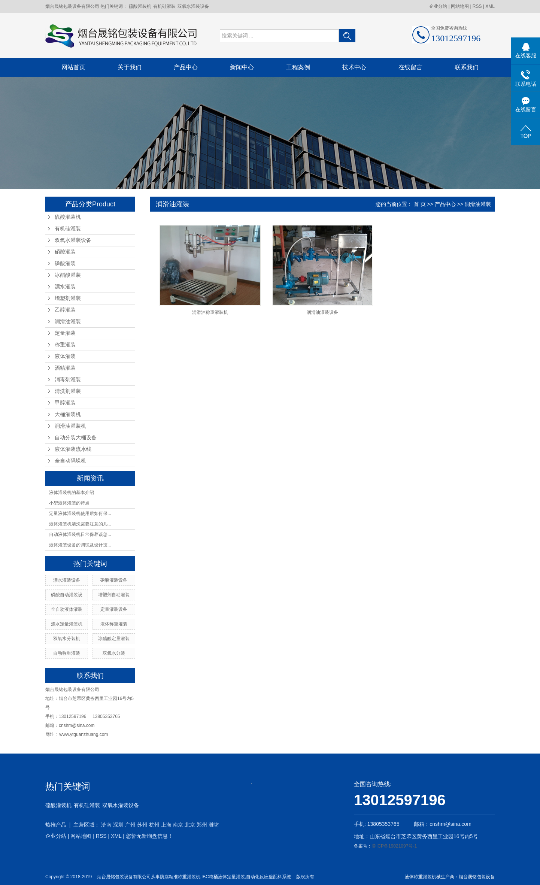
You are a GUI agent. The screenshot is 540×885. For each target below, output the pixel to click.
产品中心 (186, 67)
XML (490, 6)
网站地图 (460, 6)
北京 (190, 825)
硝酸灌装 (65, 252)
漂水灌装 (65, 287)
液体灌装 (65, 356)
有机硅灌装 (164, 6)
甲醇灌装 (65, 403)
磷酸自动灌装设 (66, 594)
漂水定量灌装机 (66, 624)
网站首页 (73, 67)
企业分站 (438, 6)
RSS (477, 6)
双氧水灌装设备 (193, 6)
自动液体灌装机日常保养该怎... (80, 534)
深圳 (118, 825)
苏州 (142, 825)
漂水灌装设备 (66, 580)
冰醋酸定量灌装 (114, 638)
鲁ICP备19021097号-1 (394, 846)
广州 (130, 825)
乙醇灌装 (65, 310)
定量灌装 (65, 333)
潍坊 (214, 825)
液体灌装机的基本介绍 (71, 492)
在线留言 (410, 67)
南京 (178, 825)
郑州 (202, 825)
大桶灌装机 (68, 414)
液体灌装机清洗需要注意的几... (80, 524)
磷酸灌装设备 (113, 580)
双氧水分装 (114, 653)
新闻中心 (242, 67)
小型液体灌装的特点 (69, 503)
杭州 (154, 825)
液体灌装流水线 (73, 449)
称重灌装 (65, 345)
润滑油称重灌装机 (210, 312)
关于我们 (130, 67)
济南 (106, 825)
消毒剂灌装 (68, 379)
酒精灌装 (65, 368)
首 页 (420, 204)
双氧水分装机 (66, 638)
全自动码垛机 (70, 461)
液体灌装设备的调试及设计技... (80, 545)
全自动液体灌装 (66, 609)
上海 (166, 825)
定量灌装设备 (113, 609)
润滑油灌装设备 (322, 312)
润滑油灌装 (68, 321)
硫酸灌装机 (140, 6)
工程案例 (298, 67)
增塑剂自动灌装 (114, 594)
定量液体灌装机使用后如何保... (80, 513)
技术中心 (354, 67)
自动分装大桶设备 (76, 437)
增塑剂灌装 (68, 298)
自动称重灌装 (66, 653)
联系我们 (467, 67)
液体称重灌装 (113, 624)
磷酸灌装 (65, 263)
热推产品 (55, 825)
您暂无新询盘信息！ (149, 836)
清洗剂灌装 (68, 391)
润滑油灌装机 (70, 426)
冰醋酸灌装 (68, 275)
